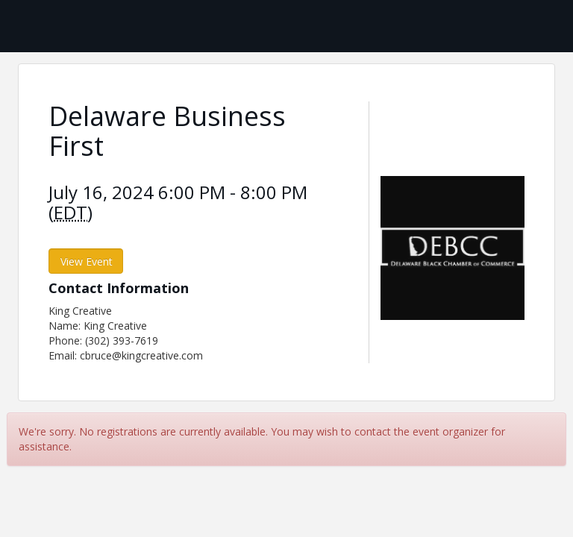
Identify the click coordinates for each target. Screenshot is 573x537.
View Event (86, 261)
